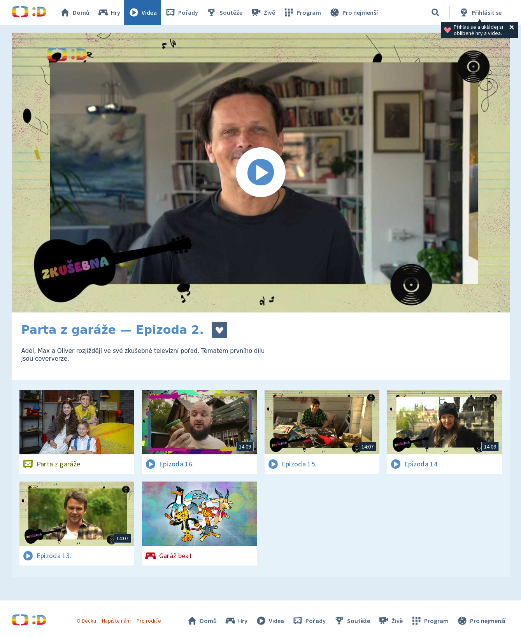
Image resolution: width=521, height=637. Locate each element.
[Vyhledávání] (435, 12)
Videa (142, 12)
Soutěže (224, 12)
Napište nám (116, 620)
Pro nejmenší (353, 12)
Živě (262, 12)
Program (302, 12)
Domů (74, 12)
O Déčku (86, 620)
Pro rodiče (149, 620)
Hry (108, 12)
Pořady (181, 12)
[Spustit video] (261, 172)
